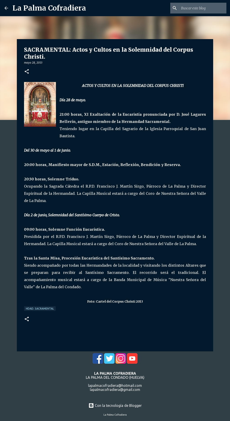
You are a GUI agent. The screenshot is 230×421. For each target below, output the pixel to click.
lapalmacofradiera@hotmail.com (115, 385)
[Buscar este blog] (202, 8)
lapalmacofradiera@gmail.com (115, 390)
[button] (26, 72)
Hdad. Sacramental (40, 308)
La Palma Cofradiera (49, 8)
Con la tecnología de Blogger (115, 405)
